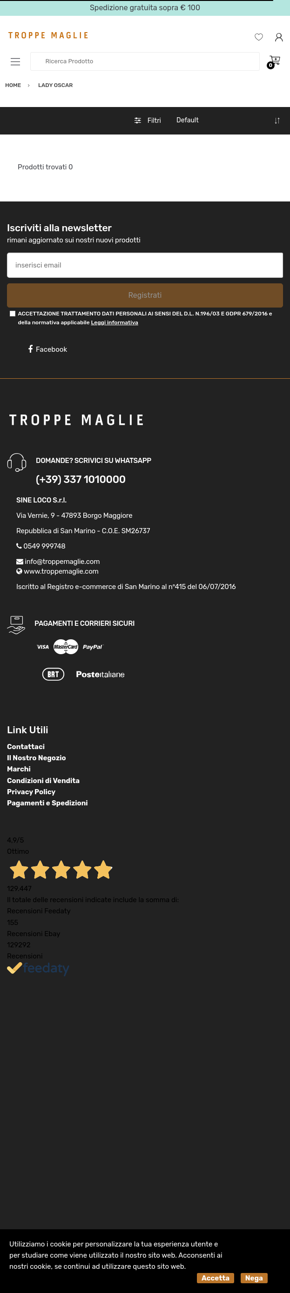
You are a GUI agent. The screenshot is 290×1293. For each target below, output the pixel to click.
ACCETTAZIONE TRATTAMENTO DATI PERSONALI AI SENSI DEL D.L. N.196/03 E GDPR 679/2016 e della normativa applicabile (145, 318)
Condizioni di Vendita (43, 781)
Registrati (145, 295)
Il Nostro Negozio (36, 758)
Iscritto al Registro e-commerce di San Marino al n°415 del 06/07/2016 (126, 587)
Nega (254, 1278)
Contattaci (26, 747)
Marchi (19, 769)
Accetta (215, 1278)
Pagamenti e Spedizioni (47, 803)
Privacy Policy (31, 792)
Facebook (47, 349)
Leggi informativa (114, 322)
